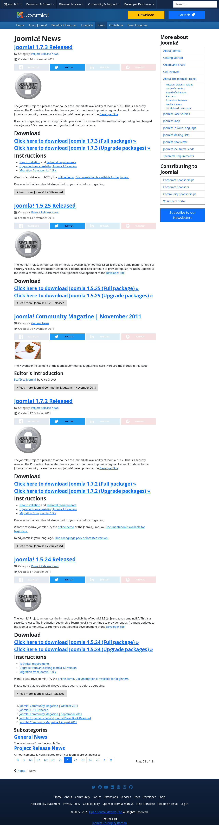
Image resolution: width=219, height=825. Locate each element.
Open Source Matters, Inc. (106, 812)
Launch (186, 15)
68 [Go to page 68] (45, 760)
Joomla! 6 (87, 25)
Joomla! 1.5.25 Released (45, 205)
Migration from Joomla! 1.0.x (38, 672)
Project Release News (45, 54)
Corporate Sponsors (176, 187)
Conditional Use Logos (178, 108)
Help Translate (145, 804)
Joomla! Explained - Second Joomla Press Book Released (55, 718)
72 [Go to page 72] (75, 760)
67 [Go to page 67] (38, 760)
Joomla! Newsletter (175, 142)
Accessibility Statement (45, 804)
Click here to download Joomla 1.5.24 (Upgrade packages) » (83, 649)
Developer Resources (138, 4)
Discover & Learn (70, 4)
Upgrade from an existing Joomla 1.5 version (48, 668)
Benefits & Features (63, 25)
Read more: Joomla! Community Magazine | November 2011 (56, 387)
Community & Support (103, 4)
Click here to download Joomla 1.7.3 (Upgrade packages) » (82, 148)
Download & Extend (39, 4)
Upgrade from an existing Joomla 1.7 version (48, 166)
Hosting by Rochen (109, 823)
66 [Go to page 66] (30, 760)
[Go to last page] (110, 760)
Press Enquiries (137, 25)
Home (20, 25)
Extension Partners (176, 100)
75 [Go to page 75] (97, 760)
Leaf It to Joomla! (25, 379)
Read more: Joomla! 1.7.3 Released (39, 192)
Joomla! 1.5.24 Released (45, 559)
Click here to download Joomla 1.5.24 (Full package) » (76, 642)
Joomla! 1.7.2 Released (43, 401)
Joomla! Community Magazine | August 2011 (48, 722)
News (101, 25)
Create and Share (174, 65)
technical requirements (61, 162)
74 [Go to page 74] (90, 760)
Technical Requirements (178, 156)
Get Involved (171, 72)
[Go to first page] (17, 760)
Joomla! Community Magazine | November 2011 (77, 316)
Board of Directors (176, 92)
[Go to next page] (104, 760)
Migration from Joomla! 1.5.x (38, 170)
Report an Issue (168, 804)
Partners (171, 96)
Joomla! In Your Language (179, 128)
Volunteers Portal (174, 201)
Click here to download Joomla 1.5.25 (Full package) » (76, 288)
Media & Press (174, 104)
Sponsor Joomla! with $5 (118, 804)
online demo (66, 177)
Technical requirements (34, 664)
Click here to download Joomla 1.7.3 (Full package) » (75, 141)
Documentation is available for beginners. (102, 177)
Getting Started (173, 58)
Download (146, 15)
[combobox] (195, 4)
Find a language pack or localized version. (81, 538)
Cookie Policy (91, 804)
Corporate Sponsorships (178, 180)
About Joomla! (38, 25)
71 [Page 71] (67, 760)
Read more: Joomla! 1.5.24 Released (40, 694)
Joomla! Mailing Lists (176, 135)
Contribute (116, 25)
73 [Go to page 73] (82, 760)
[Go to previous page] (24, 760)
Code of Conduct (175, 88)
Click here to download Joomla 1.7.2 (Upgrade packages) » (82, 491)
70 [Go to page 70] (60, 760)
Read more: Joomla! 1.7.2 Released (39, 546)
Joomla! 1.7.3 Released (43, 47)
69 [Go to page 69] (53, 760)
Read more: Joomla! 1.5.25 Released (40, 303)
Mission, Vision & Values (179, 84)
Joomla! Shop (171, 121)
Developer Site (109, 114)
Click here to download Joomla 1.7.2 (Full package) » (75, 483)
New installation (30, 162)
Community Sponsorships (179, 194)
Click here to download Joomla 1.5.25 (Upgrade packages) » (83, 295)
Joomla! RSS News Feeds (178, 149)
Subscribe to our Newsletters (182, 215)
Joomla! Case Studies (176, 114)
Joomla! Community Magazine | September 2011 (51, 714)
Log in (184, 804)
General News (40, 323)
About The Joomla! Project (179, 79)
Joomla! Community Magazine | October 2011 (49, 706)
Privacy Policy (71, 804)
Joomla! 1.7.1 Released (34, 710)
